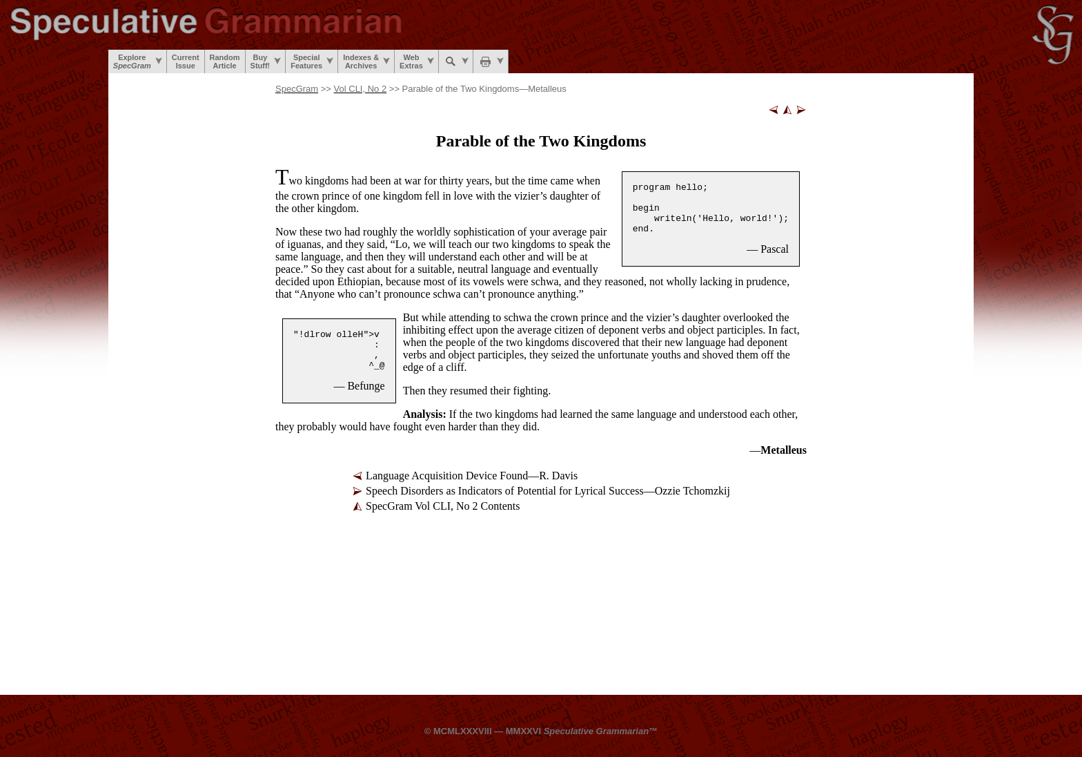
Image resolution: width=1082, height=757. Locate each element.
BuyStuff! (266, 61)
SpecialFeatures (312, 61)
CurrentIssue (185, 61)
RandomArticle (225, 61)
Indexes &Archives (366, 61)
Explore (137, 61)
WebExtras (417, 61)
